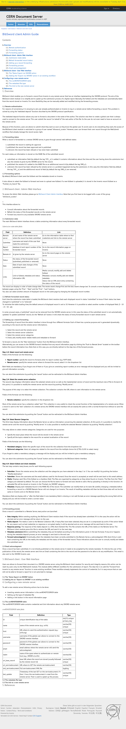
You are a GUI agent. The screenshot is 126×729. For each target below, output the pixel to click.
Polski (84, 711)
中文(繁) (99, 713)
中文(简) (92, 713)
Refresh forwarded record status (21, 60)
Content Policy (11, 711)
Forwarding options (16, 53)
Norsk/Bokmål (75, 711)
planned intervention (16, 2)
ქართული (65, 711)
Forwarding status (15, 50)
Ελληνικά (70, 708)
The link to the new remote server (21, 86)
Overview (7, 45)
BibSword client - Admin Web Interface (18, 55)
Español (85, 708)
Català (57, 708)
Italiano (51, 711)
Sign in (106, 8)
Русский (99, 711)
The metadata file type (17, 83)
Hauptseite (4, 28)
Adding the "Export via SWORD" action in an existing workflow (32, 76)
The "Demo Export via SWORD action (22, 73)
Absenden (21, 24)
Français (92, 708)
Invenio (11, 713)
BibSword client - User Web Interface (17, 70)
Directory (116, 8)
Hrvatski (99, 708)
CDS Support (37, 716)
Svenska (85, 713)
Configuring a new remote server (16, 78)
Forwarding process (16, 65)
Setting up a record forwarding (20, 63)
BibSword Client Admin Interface (51, 194)
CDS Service (14, 716)
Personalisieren (42, 24)
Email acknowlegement (17, 68)
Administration (12, 28)
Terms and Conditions (25, 711)
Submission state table (17, 58)
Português (91, 711)
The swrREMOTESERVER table (20, 81)
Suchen (11, 24)
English (78, 708)
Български (50, 708)
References (8, 88)
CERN (16, 8)
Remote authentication (17, 47)
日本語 (58, 711)
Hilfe (31, 24)
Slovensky (77, 713)
